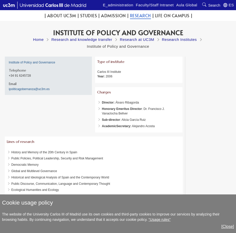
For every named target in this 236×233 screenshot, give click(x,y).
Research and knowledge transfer (81, 39)
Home (38, 39)
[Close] (227, 226)
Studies (88, 16)
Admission (113, 16)
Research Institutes (179, 39)
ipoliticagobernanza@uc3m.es (29, 89)
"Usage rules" (159, 220)
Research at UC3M (137, 39)
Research (140, 16)
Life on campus (172, 16)
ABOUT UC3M (61, 16)
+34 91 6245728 (20, 75)
